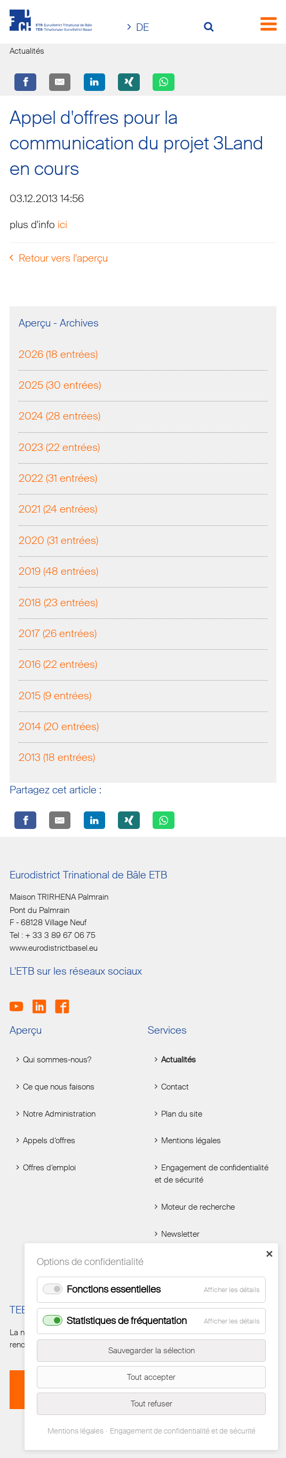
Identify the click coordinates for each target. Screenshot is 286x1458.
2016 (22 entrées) (58, 666)
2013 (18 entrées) (57, 759)
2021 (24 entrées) (58, 510)
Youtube (20, 1000)
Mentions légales (191, 1141)
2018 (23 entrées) (58, 603)
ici (62, 225)
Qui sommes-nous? (57, 1060)
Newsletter (180, 1234)
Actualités (178, 1060)
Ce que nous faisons (58, 1087)
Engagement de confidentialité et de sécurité (211, 1174)
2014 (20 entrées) (59, 727)
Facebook (65, 1000)
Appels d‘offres (49, 1141)
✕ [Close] (269, 1253)
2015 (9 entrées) (55, 696)
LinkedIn (43, 1000)
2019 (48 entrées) (58, 573)
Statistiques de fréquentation (127, 1321)
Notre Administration (59, 1114)
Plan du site (181, 1114)
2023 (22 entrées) (59, 448)
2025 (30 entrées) (60, 386)
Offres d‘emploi (49, 1168)
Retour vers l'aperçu (63, 259)
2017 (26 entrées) (58, 634)
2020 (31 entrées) (58, 541)
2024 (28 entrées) (59, 417)
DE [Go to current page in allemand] (142, 27)
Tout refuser (151, 1403)
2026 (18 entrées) (58, 355)
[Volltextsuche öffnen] (213, 28)
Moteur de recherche (198, 1207)
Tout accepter (151, 1377)
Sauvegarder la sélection (151, 1350)
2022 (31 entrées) (58, 480)
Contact (175, 1087)
